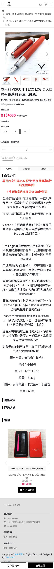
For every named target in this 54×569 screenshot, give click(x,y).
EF (5, 131)
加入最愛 (7, 158)
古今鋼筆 (19, 554)
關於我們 (13, 536)
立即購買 (40, 565)
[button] (47, 54)
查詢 (5, 536)
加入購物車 (13, 565)
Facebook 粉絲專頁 (12, 504)
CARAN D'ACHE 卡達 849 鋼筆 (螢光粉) (27, 476)
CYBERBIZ (10, 557)
